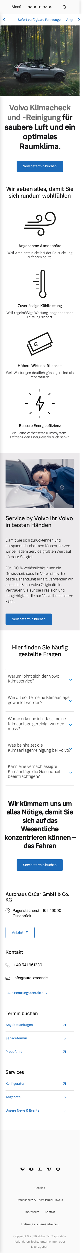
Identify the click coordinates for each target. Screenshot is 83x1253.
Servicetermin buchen (39, 166)
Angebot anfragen (19, 1025)
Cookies (40, 1188)
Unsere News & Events (22, 1111)
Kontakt (50, 1212)
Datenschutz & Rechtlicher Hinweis (40, 1200)
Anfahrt (18, 932)
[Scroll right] (78, 19)
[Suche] (64, 6)
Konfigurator (15, 1084)
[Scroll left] (4, 19)
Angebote (13, 1097)
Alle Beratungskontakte (25, 993)
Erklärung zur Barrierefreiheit (40, 1224)
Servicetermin (16, 1038)
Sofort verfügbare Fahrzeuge (39, 20)
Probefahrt (14, 1052)
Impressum (32, 1212)
